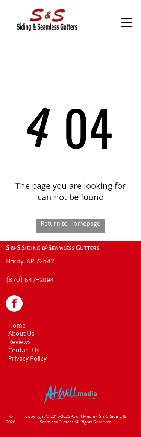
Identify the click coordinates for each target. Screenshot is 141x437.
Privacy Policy (27, 358)
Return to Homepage (70, 223)
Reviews (19, 342)
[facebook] (14, 304)
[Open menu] (126, 22)
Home (17, 325)
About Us (21, 333)
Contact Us (23, 350)
